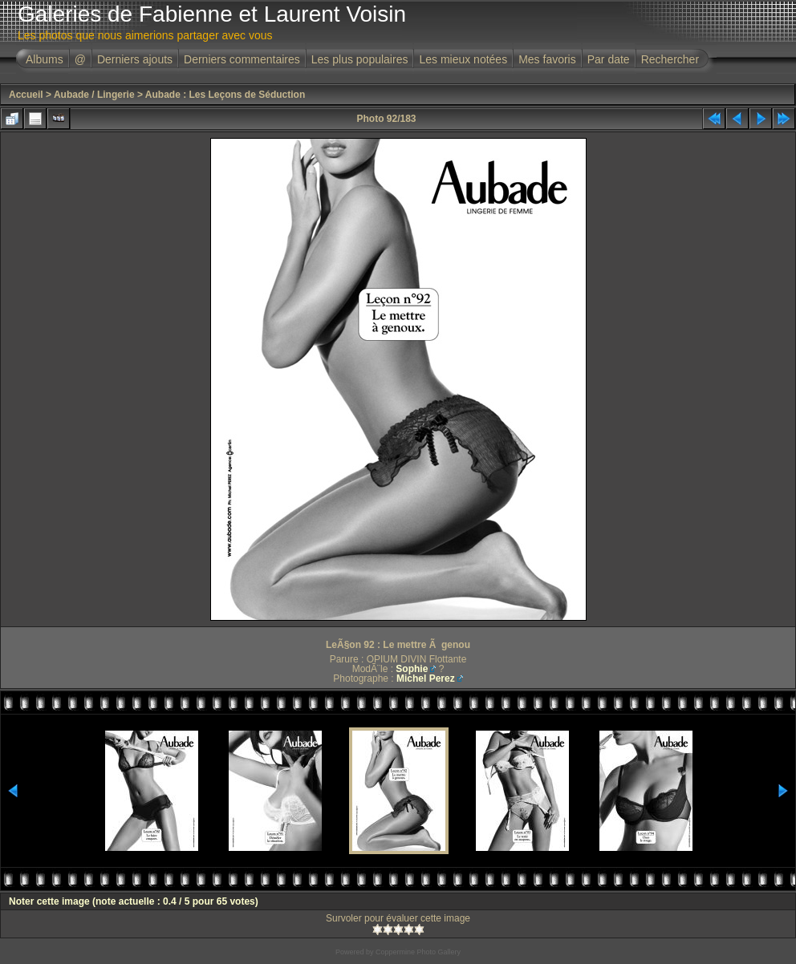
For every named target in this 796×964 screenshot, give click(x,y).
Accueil (26, 94)
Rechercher (670, 59)
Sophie (412, 668)
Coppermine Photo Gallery (418, 952)
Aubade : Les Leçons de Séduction (225, 94)
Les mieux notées (463, 59)
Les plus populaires (359, 59)
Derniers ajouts (135, 59)
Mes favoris (547, 59)
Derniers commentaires (242, 59)
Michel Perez (425, 678)
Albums (44, 59)
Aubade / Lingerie (94, 94)
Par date (608, 59)
